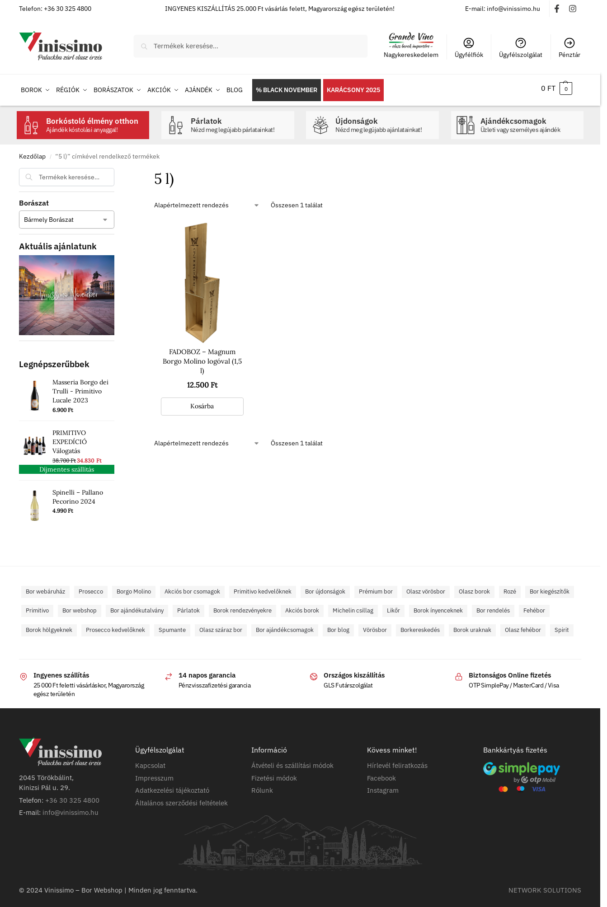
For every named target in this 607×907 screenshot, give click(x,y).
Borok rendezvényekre (242, 607)
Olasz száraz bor (220, 626)
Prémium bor (376, 587)
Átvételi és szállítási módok (292, 761)
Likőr (393, 607)
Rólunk (262, 786)
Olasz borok (474, 587)
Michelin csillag (353, 607)
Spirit (562, 626)
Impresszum (154, 774)
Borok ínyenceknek (438, 607)
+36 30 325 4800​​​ (72, 796)
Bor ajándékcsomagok (285, 626)
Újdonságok (384, 121)
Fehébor (534, 607)
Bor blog (338, 626)
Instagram (383, 786)
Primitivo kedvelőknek (263, 587)
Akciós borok (302, 607)
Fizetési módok (274, 774)
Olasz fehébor (523, 626)
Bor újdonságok (325, 587)
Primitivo (37, 607)
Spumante (172, 626)
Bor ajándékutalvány (137, 607)
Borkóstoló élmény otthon (95, 121)
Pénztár (569, 48)
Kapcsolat (150, 761)
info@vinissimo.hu (70, 808)
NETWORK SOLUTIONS (544, 886)
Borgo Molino (134, 587)
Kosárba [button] (202, 402)
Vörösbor (375, 626)
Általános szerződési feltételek (181, 799)
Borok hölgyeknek (49, 626)
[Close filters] (117, 169)
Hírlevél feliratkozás (397, 761)
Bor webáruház (45, 587)
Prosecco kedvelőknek (115, 626)
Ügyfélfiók (469, 48)
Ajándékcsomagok (529, 121)
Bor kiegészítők (549, 587)
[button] (556, 88)
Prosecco (91, 587)
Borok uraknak (472, 626)
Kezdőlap (32, 152)
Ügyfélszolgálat (520, 48)
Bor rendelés (493, 607)
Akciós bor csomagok (192, 587)
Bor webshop (79, 607)
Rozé (509, 587)
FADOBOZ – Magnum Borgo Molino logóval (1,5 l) (202, 357)
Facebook (381, 774)
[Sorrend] (207, 201)
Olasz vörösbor (425, 587)
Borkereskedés (420, 626)
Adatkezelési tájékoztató (172, 786)
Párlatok (240, 121)
